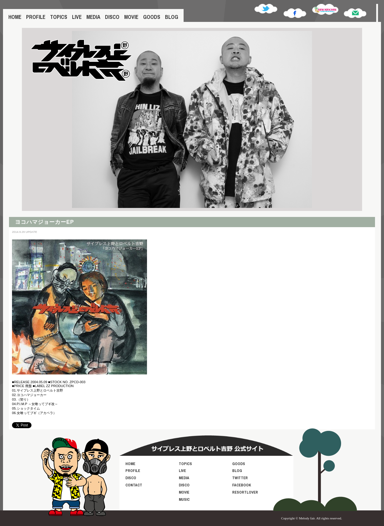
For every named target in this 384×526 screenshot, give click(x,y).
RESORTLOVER (245, 492)
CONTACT (133, 485)
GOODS (151, 17)
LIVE (77, 17)
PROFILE (35, 17)
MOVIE (131, 17)
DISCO (112, 17)
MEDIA (93, 17)
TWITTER (240, 477)
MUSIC (184, 499)
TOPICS (58, 17)
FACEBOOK (241, 485)
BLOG (171, 17)
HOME (14, 17)
